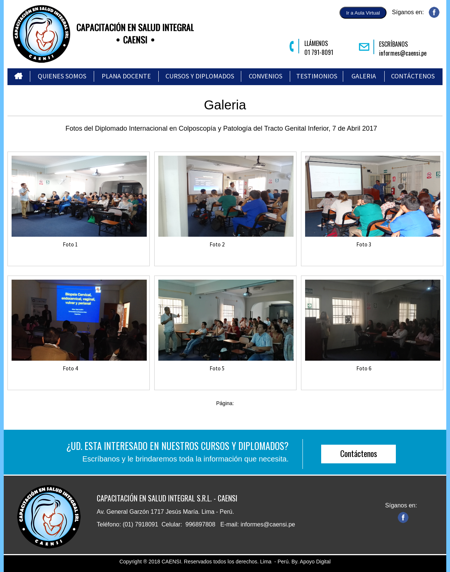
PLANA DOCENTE (126, 76)
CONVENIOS (265, 76)
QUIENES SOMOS (62, 76)
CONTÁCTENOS (413, 76)
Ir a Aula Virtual (363, 13)
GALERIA (363, 76)
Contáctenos (358, 453)
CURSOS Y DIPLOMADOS (199, 76)
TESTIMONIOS (316, 76)
